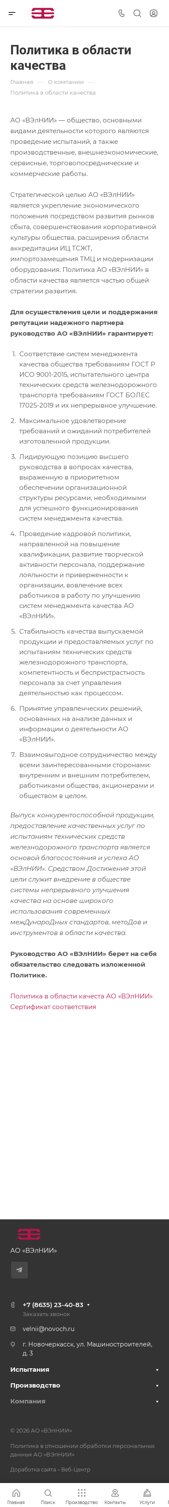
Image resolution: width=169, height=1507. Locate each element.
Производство (35, 1385)
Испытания (29, 1369)
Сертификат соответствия (53, 1007)
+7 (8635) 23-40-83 (53, 1305)
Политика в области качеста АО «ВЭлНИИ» (81, 996)
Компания (27, 1401)
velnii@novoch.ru (48, 1329)
